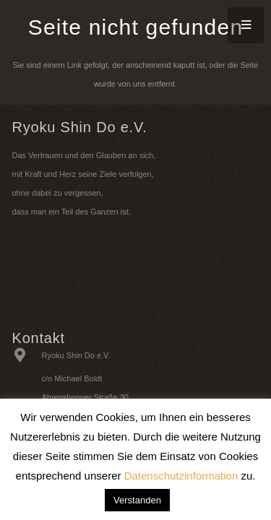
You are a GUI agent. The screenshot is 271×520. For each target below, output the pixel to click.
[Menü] (246, 25)
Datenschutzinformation (181, 475)
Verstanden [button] (137, 500)
